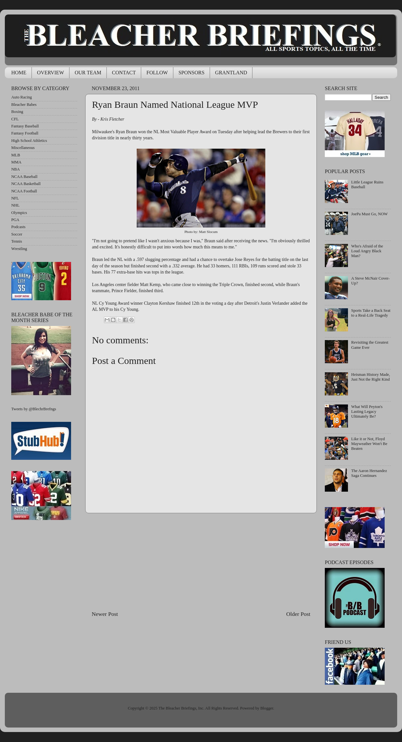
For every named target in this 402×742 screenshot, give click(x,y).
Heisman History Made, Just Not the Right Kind (370, 377)
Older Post (298, 614)
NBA (15, 169)
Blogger (266, 708)
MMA (16, 162)
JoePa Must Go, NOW (369, 214)
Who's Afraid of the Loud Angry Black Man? (367, 251)
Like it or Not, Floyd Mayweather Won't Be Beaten (369, 444)
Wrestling (19, 248)
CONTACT (124, 72)
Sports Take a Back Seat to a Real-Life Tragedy (370, 313)
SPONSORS (191, 72)
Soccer (16, 234)
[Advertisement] (201, 561)
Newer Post (105, 614)
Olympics (19, 212)
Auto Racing (21, 97)
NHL (15, 205)
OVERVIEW (50, 72)
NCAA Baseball (24, 176)
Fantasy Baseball (25, 126)
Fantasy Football (24, 133)
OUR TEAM (88, 72)
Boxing (17, 111)
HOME (18, 72)
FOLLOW (157, 72)
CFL (15, 119)
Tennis (16, 241)
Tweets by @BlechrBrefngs (33, 409)
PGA (15, 220)
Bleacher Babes (24, 104)
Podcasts (18, 227)
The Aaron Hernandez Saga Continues (369, 473)
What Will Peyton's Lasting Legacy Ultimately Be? (366, 411)
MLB (15, 155)
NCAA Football (24, 191)
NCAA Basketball (26, 183)
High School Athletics (29, 140)
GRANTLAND (231, 72)
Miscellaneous (23, 147)
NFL (15, 198)
